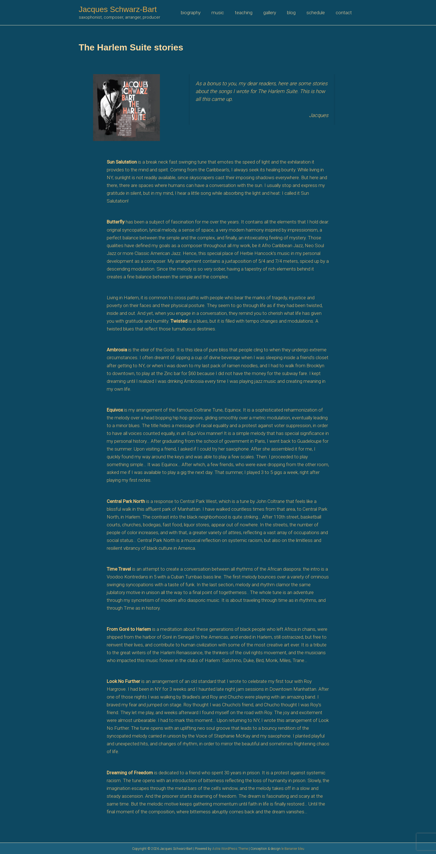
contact (345, 12)
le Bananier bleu (292, 849)
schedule (318, 12)
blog (295, 12)
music (225, 12)
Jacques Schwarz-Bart (118, 9)
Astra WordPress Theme (230, 849)
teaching (250, 12)
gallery (274, 12)
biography (200, 12)
